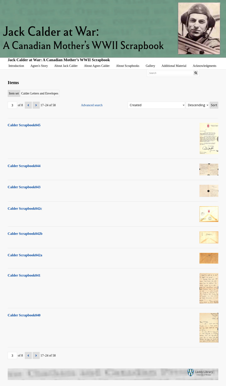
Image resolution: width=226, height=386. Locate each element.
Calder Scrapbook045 (24, 125)
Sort (214, 105)
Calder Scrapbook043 (24, 187)
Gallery (150, 65)
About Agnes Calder (97, 65)
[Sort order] (197, 105)
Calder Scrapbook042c (25, 208)
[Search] (171, 73)
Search (196, 73)
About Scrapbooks (127, 65)
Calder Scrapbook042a (25, 255)
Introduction (16, 65)
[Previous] (28, 105)
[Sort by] (156, 105)
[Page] (12, 105)
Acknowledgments (204, 65)
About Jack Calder (66, 65)
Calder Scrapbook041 (24, 275)
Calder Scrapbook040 (24, 315)
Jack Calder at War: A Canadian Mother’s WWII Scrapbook (59, 60)
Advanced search (91, 105)
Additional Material (173, 65)
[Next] (36, 105)
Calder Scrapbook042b (25, 234)
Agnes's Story (39, 65)
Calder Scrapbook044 (24, 166)
